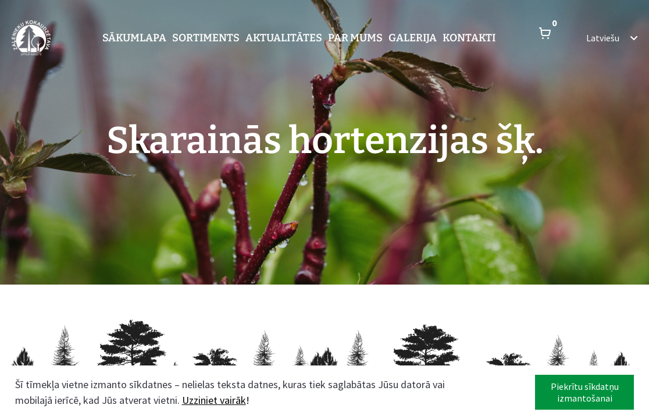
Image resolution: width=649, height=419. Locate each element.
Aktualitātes (283, 37)
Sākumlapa (134, 37)
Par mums (355, 37)
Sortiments (206, 37)
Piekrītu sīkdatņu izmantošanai (585, 392)
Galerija (412, 37)
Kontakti (469, 37)
